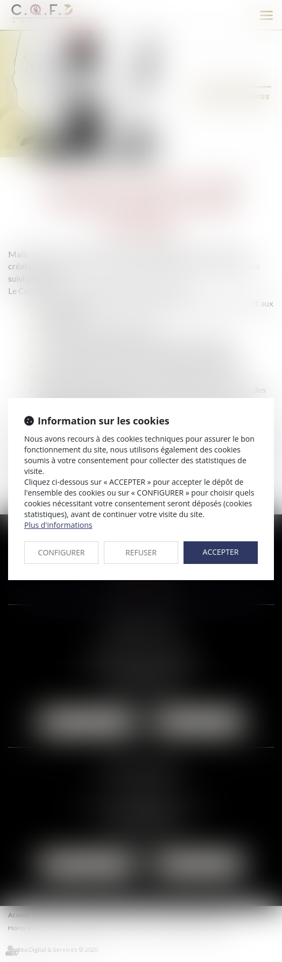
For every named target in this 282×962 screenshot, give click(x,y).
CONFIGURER (61, 552)
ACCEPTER (221, 552)
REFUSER (141, 552)
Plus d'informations (58, 525)
